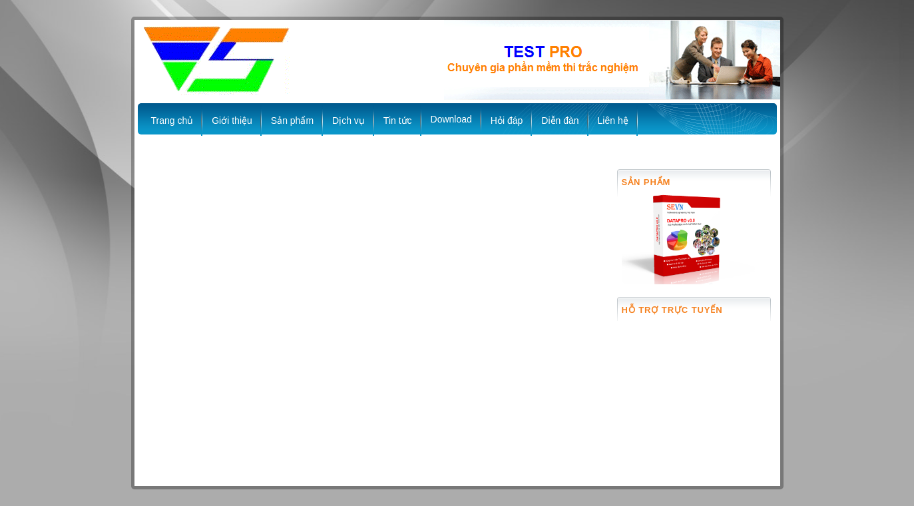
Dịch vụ (348, 120)
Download (451, 119)
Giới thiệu (232, 120)
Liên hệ (613, 120)
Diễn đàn (559, 120)
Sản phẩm (292, 120)
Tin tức (397, 120)
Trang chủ (172, 120)
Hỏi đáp (507, 120)
